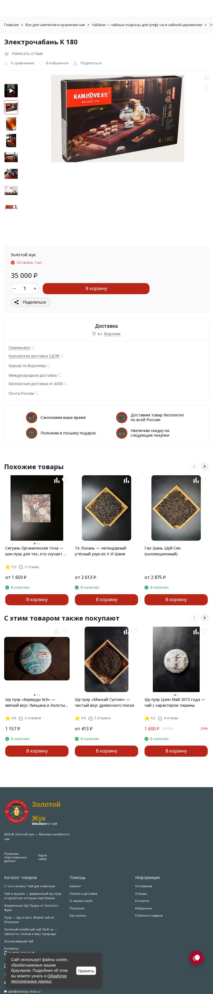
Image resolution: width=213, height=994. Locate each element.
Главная (11, 24)
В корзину (96, 288)
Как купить (78, 915)
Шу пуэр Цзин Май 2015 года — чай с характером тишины (174, 702)
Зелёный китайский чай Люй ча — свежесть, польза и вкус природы (30, 931)
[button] (194, 466)
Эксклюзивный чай (18, 941)
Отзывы (141, 893)
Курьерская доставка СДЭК (34, 356)
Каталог (75, 886)
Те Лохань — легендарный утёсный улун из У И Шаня (100, 550)
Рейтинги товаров (149, 915)
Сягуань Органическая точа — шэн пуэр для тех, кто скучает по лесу (36, 551)
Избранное (143, 908)
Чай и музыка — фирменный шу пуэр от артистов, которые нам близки (32, 895)
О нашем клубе (81, 901)
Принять (86, 970)
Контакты (142, 901)
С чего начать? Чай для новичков (29, 886)
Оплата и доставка (83, 893)
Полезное (77, 908)
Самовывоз (19, 347)
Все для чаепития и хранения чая (55, 24)
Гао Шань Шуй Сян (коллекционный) (162, 550)
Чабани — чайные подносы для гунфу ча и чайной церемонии (147, 24)
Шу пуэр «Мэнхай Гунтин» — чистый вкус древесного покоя (104, 702)
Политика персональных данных (15, 857)
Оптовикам (143, 886)
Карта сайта (42, 857)
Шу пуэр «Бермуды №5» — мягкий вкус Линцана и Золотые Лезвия (36, 702)
